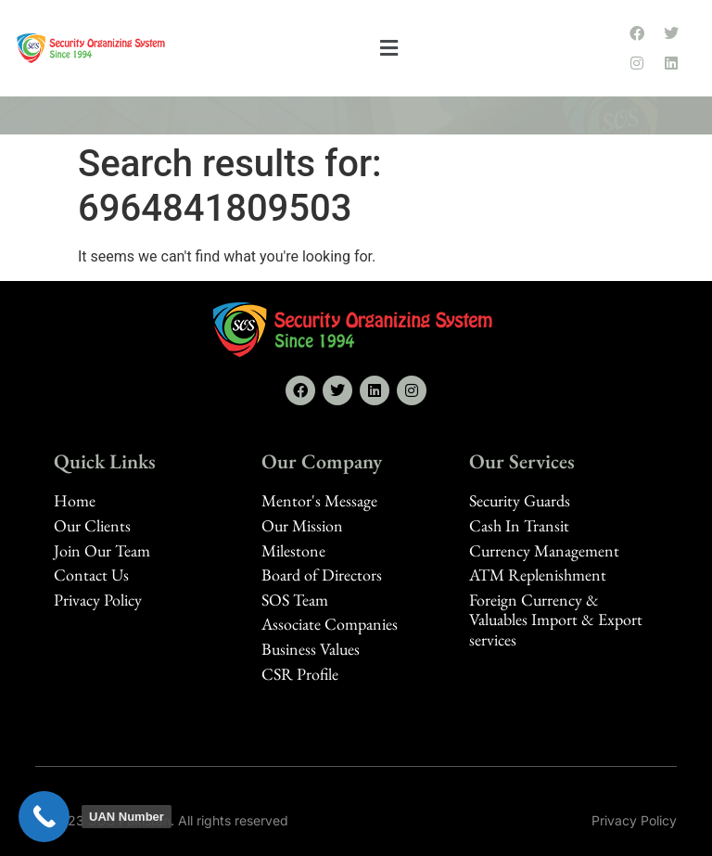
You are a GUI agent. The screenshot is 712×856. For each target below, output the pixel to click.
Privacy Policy (634, 820)
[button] (389, 49)
